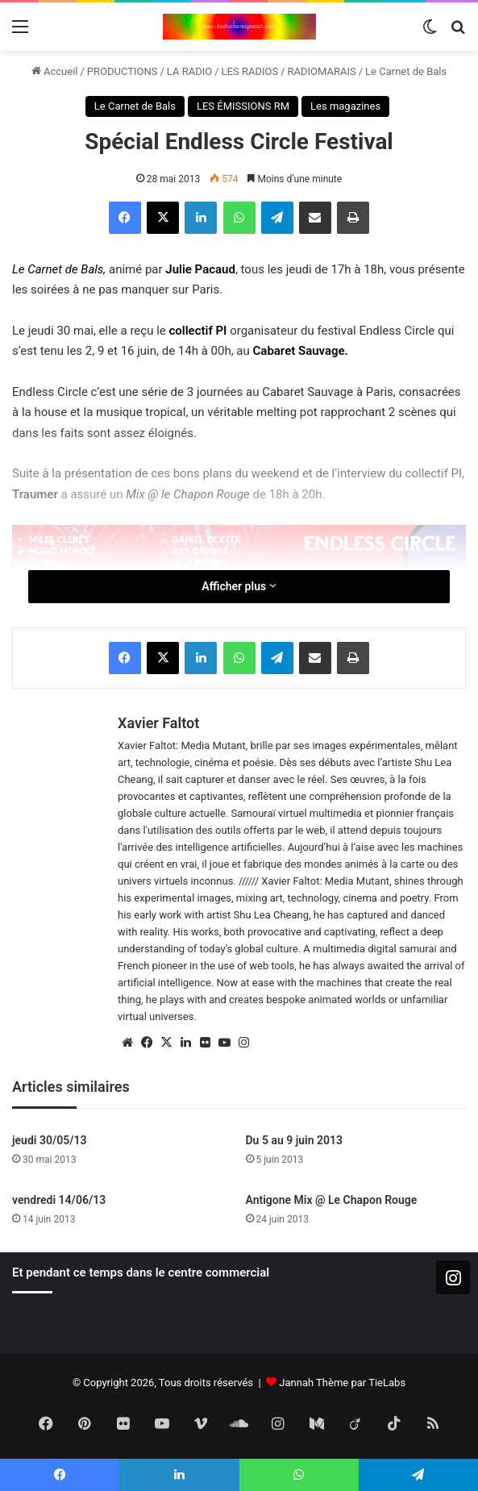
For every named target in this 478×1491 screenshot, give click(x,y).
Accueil (54, 71)
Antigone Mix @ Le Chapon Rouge (332, 1199)
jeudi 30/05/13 (49, 1140)
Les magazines (345, 106)
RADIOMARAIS (322, 71)
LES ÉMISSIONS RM (243, 106)
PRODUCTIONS (122, 71)
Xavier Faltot (158, 722)
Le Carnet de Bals (406, 71)
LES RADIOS (250, 71)
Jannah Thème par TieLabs (342, 1382)
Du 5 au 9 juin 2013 (294, 1140)
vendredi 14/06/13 (59, 1199)
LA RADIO (189, 71)
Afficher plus (239, 586)
